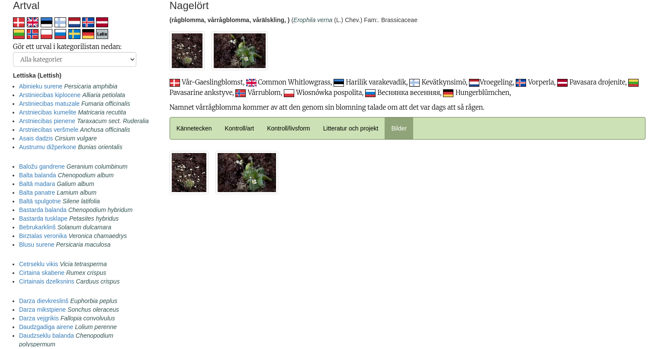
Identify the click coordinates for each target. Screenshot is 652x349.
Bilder (399, 128)
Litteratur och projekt (351, 128)
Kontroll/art (239, 128)
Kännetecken (194, 128)
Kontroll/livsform (288, 128)
